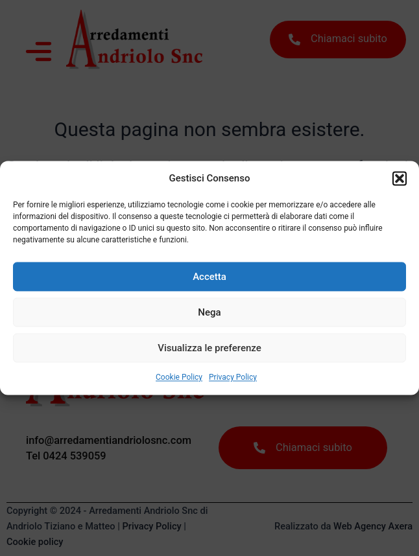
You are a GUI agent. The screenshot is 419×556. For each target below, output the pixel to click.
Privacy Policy (233, 377)
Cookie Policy (179, 377)
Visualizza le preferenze (209, 348)
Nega (209, 312)
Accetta (209, 277)
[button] (399, 178)
